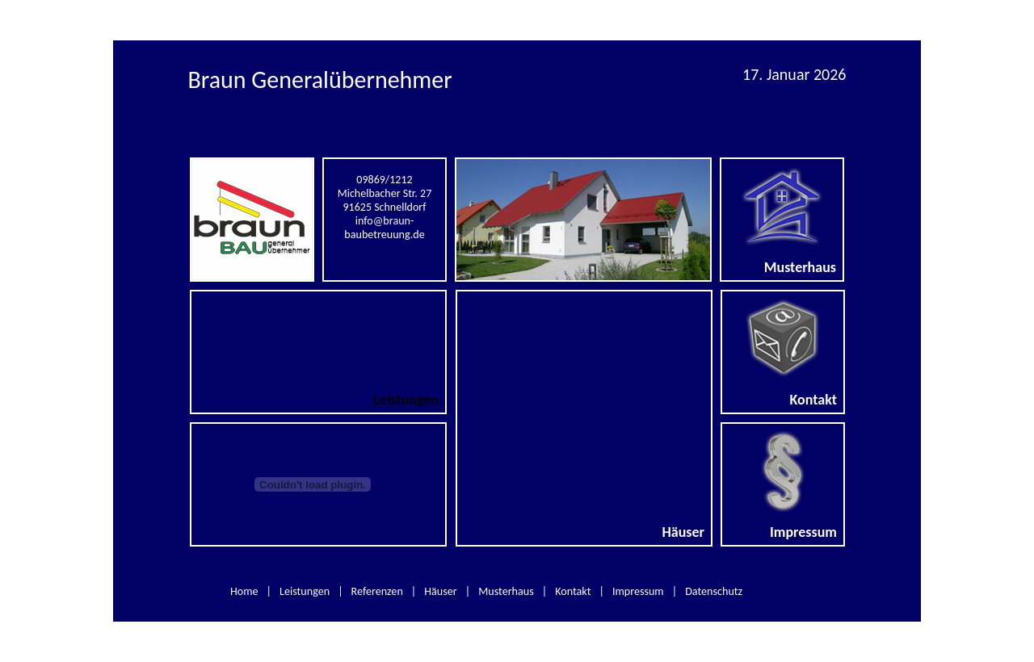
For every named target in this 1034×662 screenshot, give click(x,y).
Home (244, 591)
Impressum (638, 591)
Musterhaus (506, 591)
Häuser (440, 591)
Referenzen (377, 591)
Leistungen (305, 591)
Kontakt (573, 591)
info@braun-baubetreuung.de (384, 227)
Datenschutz (713, 591)
